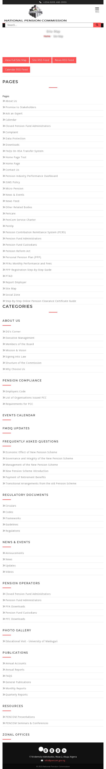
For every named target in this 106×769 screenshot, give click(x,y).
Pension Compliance (22, 380)
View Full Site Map (16, 60)
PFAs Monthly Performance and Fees (29, 263)
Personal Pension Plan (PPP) (23, 257)
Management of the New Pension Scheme (32, 464)
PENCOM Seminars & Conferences (27, 723)
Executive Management (20, 337)
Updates (11, 565)
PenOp (10, 226)
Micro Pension (14, 188)
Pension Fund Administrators (23, 238)
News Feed (12, 201)
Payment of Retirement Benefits (26, 477)
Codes (9, 512)
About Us (11, 101)
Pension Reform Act (18, 251)
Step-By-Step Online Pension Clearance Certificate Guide (41, 301)
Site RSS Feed (40, 60)
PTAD (9, 276)
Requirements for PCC (19, 403)
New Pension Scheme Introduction (27, 471)
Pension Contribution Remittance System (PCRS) (36, 232)
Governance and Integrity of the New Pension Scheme (39, 458)
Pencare (11, 213)
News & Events (15, 194)
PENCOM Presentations (20, 716)
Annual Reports (15, 669)
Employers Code (16, 391)
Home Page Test (16, 157)
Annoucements (15, 553)
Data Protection (16, 138)
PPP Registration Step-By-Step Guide (29, 269)
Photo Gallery (17, 630)
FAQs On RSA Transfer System (25, 151)
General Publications (18, 682)
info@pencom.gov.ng (55, 760)
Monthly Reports (16, 688)
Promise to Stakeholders (21, 107)
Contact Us (12, 169)
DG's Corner (13, 331)
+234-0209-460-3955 (53, 2)
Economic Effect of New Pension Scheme (31, 452)
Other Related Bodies (19, 207)
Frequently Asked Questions (30, 441)
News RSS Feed (64, 60)
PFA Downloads (15, 606)
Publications (15, 652)
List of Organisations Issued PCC (26, 397)
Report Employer (16, 282)
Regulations (13, 530)
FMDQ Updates (16, 428)
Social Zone (13, 294)
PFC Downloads (15, 619)
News (9, 559)
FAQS (9, 675)
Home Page (13, 163)
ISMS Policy (13, 182)
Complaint (12, 132)
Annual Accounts (16, 663)
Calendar (11, 119)
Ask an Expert (14, 113)
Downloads (12, 144)
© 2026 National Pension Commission (53, 766)
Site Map (58, 36)
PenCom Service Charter (21, 219)
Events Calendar (19, 415)
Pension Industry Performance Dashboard (32, 176)
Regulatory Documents (25, 495)
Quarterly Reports (17, 694)
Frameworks (13, 518)
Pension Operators (21, 583)
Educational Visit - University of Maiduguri (32, 641)
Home (47, 36)
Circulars (11, 505)
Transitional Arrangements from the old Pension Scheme (41, 483)
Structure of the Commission (23, 362)
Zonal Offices (16, 734)
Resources (13, 706)
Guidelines (12, 524)
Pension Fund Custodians (21, 244)
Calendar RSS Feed (16, 69)
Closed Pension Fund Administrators (28, 126)
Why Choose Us (15, 369)
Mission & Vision (16, 350)
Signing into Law (16, 356)
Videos (10, 571)
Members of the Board (20, 344)
